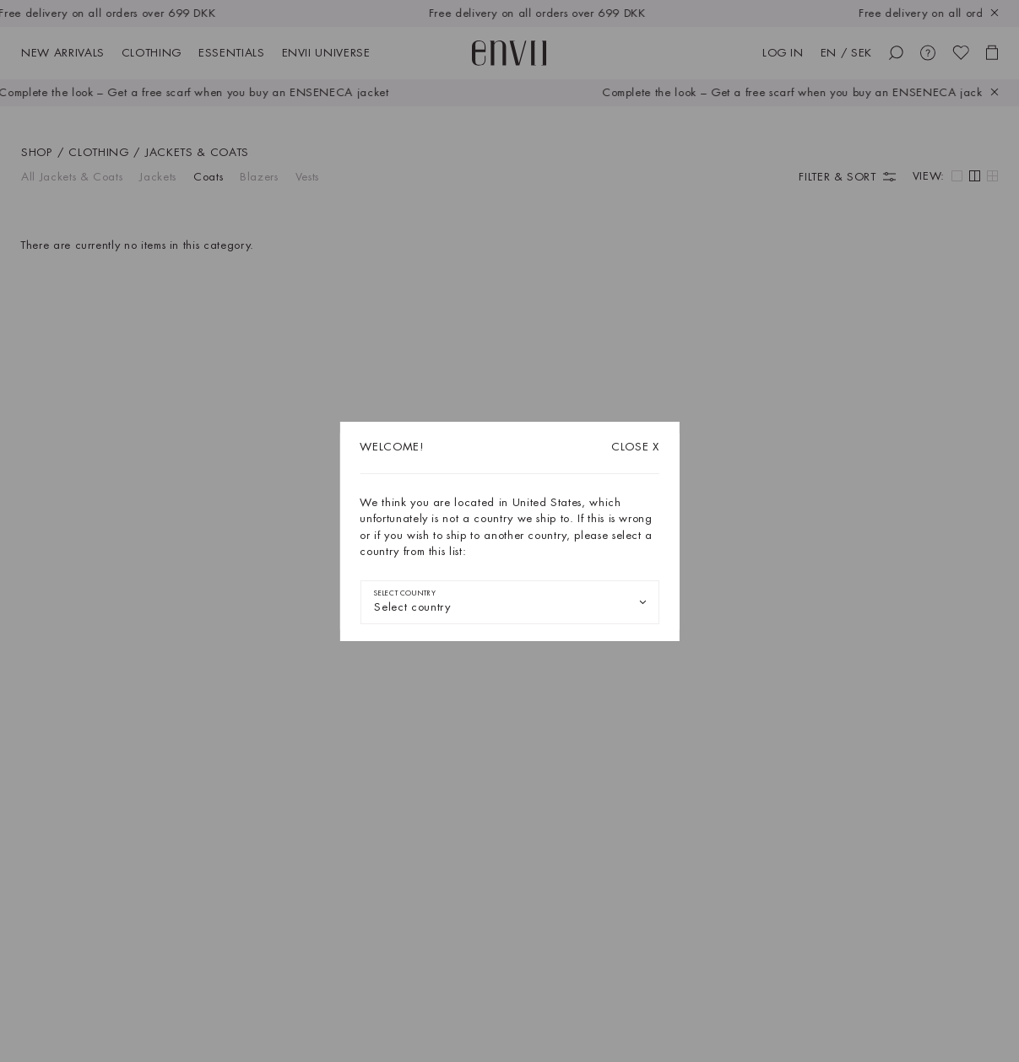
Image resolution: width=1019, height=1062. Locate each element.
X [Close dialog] (635, 446)
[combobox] (509, 602)
